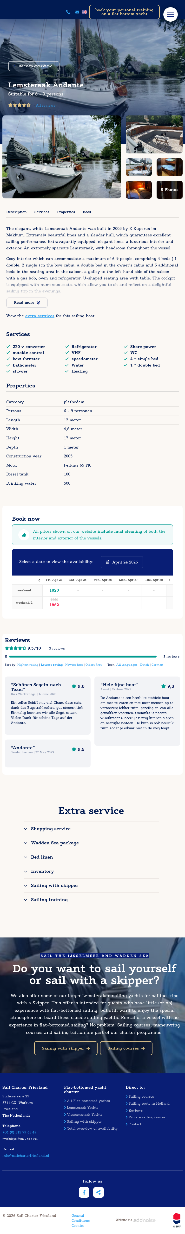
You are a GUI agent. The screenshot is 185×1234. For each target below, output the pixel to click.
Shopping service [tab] (51, 829)
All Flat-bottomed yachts (87, 1101)
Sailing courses (126, 1048)
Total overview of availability (91, 1128)
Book (87, 212)
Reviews (134, 1110)
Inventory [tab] (42, 871)
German (157, 664)
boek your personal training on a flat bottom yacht (124, 11)
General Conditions (81, 1218)
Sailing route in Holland (148, 1103)
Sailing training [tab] (49, 900)
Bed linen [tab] (42, 857)
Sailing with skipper (66, 1048)
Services (41, 212)
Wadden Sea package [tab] (55, 843)
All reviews (45, 105)
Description (16, 212)
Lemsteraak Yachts (81, 1108)
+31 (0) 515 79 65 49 (19, 1132)
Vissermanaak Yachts (83, 1115)
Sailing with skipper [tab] (54, 885)
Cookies (78, 1226)
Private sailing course (145, 1117)
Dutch (144, 664)
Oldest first (94, 664)
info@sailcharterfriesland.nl (25, 1156)
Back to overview (32, 66)
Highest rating (27, 664)
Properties (66, 212)
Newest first (74, 664)
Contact (133, 1124)
